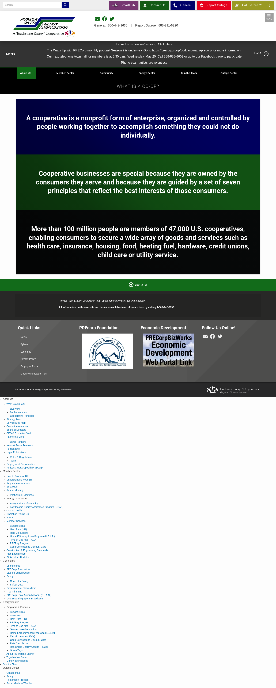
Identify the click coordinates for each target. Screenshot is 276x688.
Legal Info (25, 351)
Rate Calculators (19, 532)
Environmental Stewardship (21, 588)
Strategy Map (13, 419)
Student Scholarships (17, 572)
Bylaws (24, 344)
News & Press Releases (19, 445)
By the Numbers (18, 412)
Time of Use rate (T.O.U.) (23, 539)
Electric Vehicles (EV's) (22, 636)
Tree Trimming (14, 591)
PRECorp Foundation (18, 569)
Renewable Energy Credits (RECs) (29, 646)
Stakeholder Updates (17, 557)
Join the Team (189, 73)
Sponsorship (13, 565)
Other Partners (18, 441)
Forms (9, 517)
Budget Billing (17, 525)
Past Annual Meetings (21, 495)
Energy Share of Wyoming (24, 503)
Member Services (15, 521)
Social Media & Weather (19, 683)
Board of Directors (16, 429)
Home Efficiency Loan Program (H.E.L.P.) (32, 536)
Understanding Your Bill (19, 479)
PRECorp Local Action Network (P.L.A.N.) (28, 595)
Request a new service (18, 483)
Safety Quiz (16, 584)
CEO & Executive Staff (18, 433)
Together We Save (16, 657)
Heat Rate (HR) (18, 529)
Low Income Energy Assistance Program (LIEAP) (36, 507)
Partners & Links (15, 436)
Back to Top (141, 284)
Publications (13, 448)
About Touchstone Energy (20, 653)
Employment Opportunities (20, 464)
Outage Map (13, 672)
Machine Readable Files (33, 373)
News (23, 337)
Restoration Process (17, 679)
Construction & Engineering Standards (27, 550)
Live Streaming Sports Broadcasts (24, 598)
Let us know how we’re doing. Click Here (144, 44)
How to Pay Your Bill (17, 476)
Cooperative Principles (22, 415)
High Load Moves (15, 553)
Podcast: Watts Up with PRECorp (24, 467)
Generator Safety (19, 581)
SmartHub (11, 486)
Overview (15, 408)
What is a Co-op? (15, 404)
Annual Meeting (14, 490)
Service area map (16, 422)
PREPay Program (19, 543)
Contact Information (17, 426)
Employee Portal (29, 366)
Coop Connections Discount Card (28, 546)
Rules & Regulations (21, 457)
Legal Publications (16, 452)
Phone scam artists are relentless (144, 62)
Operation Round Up (17, 514)
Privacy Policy (28, 359)
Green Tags (16, 650)
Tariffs (13, 460)
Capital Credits (14, 510)
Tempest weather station (23, 629)
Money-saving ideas (17, 660)
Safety (9, 576)
